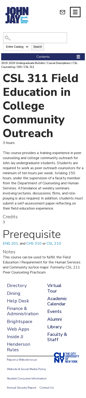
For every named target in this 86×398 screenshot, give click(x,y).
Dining (13, 293)
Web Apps (18, 329)
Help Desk (18, 301)
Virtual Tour (54, 288)
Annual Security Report (21, 388)
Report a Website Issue (22, 360)
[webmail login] (62, 12)
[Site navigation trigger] (75, 12)
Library (54, 327)
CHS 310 (34, 243)
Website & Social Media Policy (26, 369)
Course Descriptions (58, 63)
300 (19, 67)
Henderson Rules (18, 347)
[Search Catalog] (35, 37)
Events (54, 311)
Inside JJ (15, 337)
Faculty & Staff (57, 337)
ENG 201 (10, 243)
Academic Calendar (57, 301)
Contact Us (46, 388)
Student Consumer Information (27, 378)
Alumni (54, 319)
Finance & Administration (23, 311)
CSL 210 (54, 243)
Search (37, 46)
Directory (17, 285)
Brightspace (19, 321)
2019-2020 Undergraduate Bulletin (23, 63)
